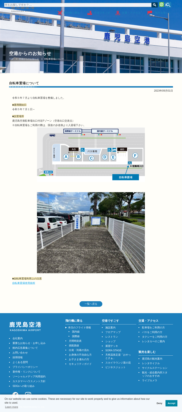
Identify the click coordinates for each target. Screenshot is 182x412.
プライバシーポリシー (25, 367)
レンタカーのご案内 (153, 341)
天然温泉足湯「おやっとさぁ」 (118, 356)
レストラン (111, 336)
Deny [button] (159, 403)
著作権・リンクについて (26, 371)
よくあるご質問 (119, 4)
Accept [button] (171, 403)
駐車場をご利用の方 (153, 327)
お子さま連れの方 (79, 359)
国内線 (76, 331)
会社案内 (18, 338)
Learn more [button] (11, 407)
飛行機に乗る (72, 11)
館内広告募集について (25, 348)
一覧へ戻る (91, 303)
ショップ (110, 341)
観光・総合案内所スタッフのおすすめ (154, 374)
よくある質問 (20, 362)
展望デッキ (111, 346)
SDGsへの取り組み (24, 386)
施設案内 (110, 327)
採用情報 (18, 357)
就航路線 (74, 345)
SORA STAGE (113, 350)
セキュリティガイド (80, 364)
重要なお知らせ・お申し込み (29, 343)
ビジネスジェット (115, 367)
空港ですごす (102, 11)
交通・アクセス (131, 11)
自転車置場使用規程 (23, 283)
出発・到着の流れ (79, 350)
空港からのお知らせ (29, 59)
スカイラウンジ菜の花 (118, 362)
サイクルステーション (154, 368)
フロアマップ (145, 4)
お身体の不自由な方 (88, 4)
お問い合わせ (20, 352)
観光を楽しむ (163, 11)
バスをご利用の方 (152, 332)
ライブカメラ (149, 380)
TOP (11, 59)
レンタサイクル (151, 363)
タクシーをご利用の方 (154, 336)
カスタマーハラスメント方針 (29, 381)
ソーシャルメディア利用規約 (29, 376)
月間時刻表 (75, 341)
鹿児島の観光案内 (152, 358)
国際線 (76, 336)
